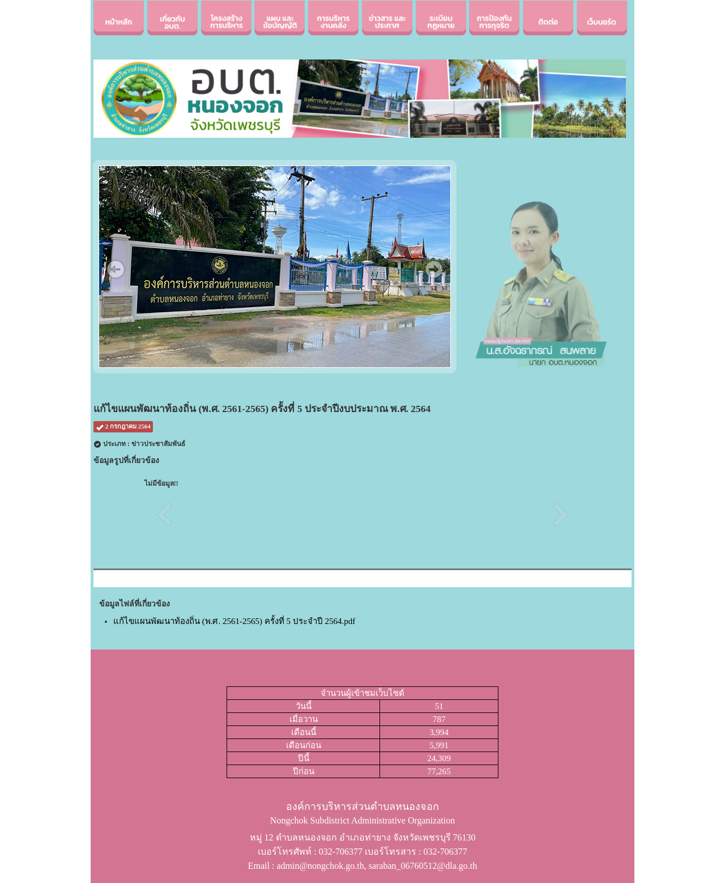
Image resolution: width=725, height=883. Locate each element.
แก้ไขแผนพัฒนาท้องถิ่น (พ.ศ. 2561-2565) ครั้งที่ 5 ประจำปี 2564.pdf (234, 621)
